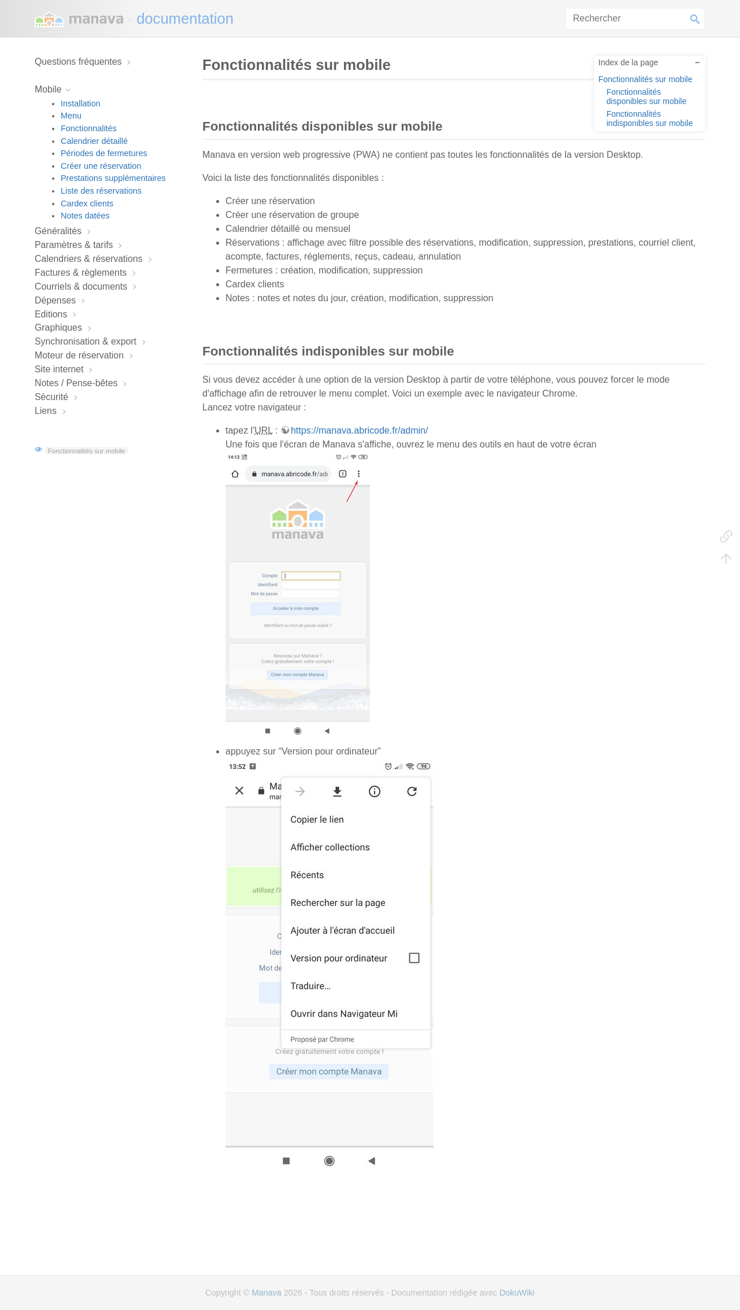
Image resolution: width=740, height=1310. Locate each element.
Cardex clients (87, 203)
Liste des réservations (101, 190)
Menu (71, 115)
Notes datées (85, 215)
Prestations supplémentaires (113, 178)
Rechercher (697, 19)
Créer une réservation (101, 166)
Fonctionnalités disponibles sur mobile (646, 96)
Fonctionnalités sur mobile (86, 450)
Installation (81, 103)
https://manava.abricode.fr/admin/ (359, 430)
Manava (266, 1292)
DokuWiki (517, 1292)
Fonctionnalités (89, 128)
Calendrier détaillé (94, 141)
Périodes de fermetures (104, 153)
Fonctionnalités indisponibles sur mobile (649, 118)
